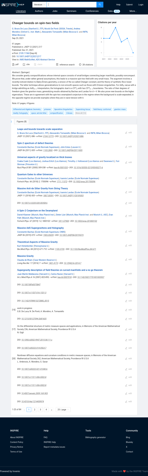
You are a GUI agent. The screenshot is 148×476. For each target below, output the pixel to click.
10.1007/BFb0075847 (30, 284)
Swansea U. (109, 161)
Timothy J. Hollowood (77, 161)
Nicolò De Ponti (51, 28)
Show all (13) (80, 113)
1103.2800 (48, 150)
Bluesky (129, 442)
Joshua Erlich (48, 161)
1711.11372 (62, 181)
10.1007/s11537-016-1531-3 (33, 293)
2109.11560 (24, 53)
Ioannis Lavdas (67, 178)
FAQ (45, 437)
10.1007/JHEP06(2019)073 (71, 235)
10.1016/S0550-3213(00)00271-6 (88, 167)
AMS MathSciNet (27, 59)
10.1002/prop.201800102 (86, 221)
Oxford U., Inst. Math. (30, 32)
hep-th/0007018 (65, 277)
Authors (39, 11)
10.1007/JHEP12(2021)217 (28, 56)
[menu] (126, 4)
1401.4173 (53, 263)
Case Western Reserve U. (45, 260)
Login (140, 4)
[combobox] (72, 5)
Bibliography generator (95, 437)
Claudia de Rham (24, 260)
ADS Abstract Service (45, 59)
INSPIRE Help (50, 442)
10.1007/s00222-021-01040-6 (34, 369)
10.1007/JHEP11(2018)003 (71, 195)
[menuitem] (118, 4)
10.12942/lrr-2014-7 (72, 263)
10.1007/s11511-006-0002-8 (33, 377)
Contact (129, 452)
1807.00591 (48, 195)
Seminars (71, 11)
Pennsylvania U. (41, 246)
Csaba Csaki (22, 161)
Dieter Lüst (60, 215)
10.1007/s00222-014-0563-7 (33, 348)
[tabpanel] (74, 269)
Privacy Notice (16, 447)
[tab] (20, 121)
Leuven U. (76, 147)
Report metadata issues (54, 447)
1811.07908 (63, 221)
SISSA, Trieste (66, 28)
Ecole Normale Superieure (47, 147)
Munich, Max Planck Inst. (43, 215)
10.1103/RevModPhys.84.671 (83, 249)
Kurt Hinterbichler (25, 246)
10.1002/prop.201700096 (84, 181)
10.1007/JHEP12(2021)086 (71, 136)
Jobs (54, 11)
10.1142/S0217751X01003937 (90, 277)
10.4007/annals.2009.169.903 (34, 393)
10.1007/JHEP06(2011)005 (70, 150)
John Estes (65, 147)
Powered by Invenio (10, 471)
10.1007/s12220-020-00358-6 (34, 203)
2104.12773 (48, 136)
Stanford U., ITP (36, 28)
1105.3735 (59, 249)
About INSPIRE (16, 437)
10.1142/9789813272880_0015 (35, 301)
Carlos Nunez (57, 274)
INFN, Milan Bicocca (100, 133)
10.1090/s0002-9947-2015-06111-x (36, 340)
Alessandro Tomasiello (52, 32)
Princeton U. (31, 164)
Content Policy (16, 442)
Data (110, 11)
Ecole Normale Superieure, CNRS (50, 232)
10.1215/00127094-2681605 (33, 319)
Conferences (92, 11)
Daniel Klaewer (23, 215)
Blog (128, 437)
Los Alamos (35, 161)
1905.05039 (48, 235)
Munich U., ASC (100, 215)
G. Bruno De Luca (20, 28)
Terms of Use (16, 452)
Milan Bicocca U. (71, 32)
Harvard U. (44, 274)
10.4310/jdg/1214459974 (32, 401)
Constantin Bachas (25, 147)
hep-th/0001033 (61, 167)
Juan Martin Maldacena (27, 274)
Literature (21, 11)
